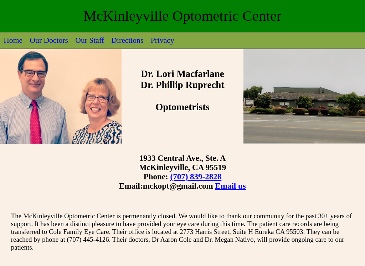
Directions (127, 40)
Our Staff (89, 40)
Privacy (162, 40)
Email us (230, 185)
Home (13, 40)
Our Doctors (49, 40)
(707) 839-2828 (196, 176)
